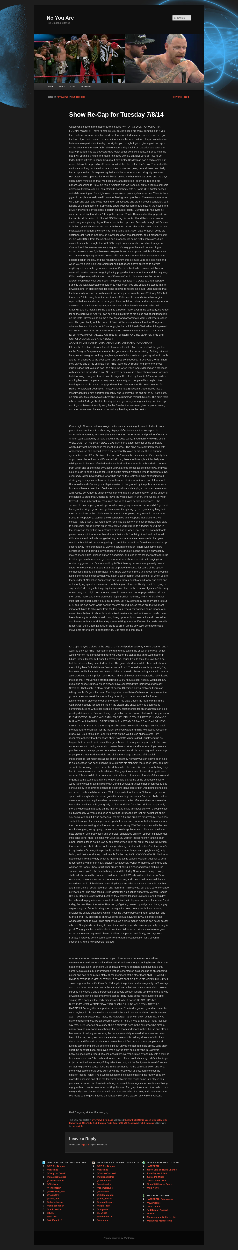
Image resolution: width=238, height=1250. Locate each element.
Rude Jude (112, 1123)
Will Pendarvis (131, 1123)
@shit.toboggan (105, 1195)
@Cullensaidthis (55, 1180)
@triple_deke (103, 1205)
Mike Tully (87, 1123)
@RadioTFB (53, 1195)
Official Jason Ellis (156, 1180)
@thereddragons (105, 1202)
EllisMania (139, 1120)
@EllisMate (53, 1184)
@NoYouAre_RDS (56, 1191)
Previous (176, 97)
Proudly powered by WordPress (119, 1238)
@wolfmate (102, 1220)
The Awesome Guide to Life (161, 1217)
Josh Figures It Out (157, 1173)
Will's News (153, 1188)
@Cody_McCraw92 (57, 1173)
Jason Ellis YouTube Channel (162, 1169)
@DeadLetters (104, 1180)
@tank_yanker (54, 1209)
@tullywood (103, 1209)
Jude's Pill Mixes (155, 1177)
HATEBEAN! (153, 1166)
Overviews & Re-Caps (102, 1120)
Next (187, 97)
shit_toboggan (78, 97)
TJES (72, 86)
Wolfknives (86, 86)
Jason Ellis (150, 1120)
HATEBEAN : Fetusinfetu (160, 1199)
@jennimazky (54, 1188)
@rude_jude (53, 1198)
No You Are (60, 18)
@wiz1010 (52, 1216)
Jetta (159, 1120)
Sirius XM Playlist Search (160, 1184)
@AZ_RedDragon (56, 1166)
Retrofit (150, 1213)
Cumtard (128, 1120)
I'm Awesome (154, 1203)
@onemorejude (105, 1188)
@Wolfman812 (54, 1220)
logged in (85, 1145)
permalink (77, 1126)
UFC (121, 1123)
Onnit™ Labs (153, 1206)
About (62, 86)
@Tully (50, 1213)
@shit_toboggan (55, 1205)
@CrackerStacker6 (56, 1177)
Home (51, 86)
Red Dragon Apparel (157, 1210)
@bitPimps (52, 1169)
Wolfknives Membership (159, 1220)
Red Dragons (99, 1123)
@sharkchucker (55, 1202)
